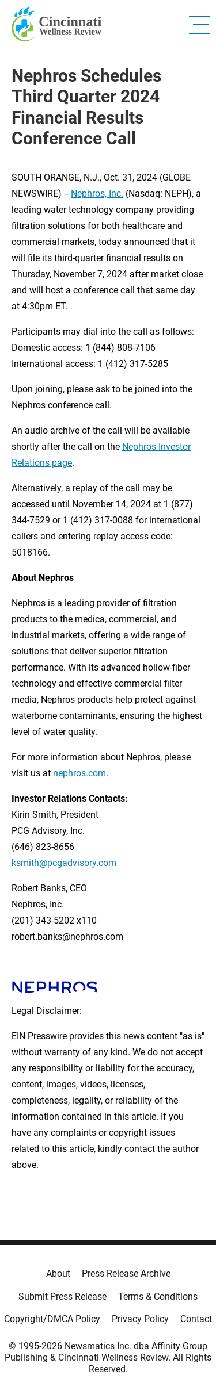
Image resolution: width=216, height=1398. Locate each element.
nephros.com (79, 773)
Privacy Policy (140, 1318)
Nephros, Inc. (97, 193)
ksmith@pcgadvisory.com (64, 862)
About (58, 1273)
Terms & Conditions (158, 1296)
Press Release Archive (126, 1273)
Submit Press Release (62, 1296)
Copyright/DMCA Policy (52, 1318)
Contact (196, 1318)
